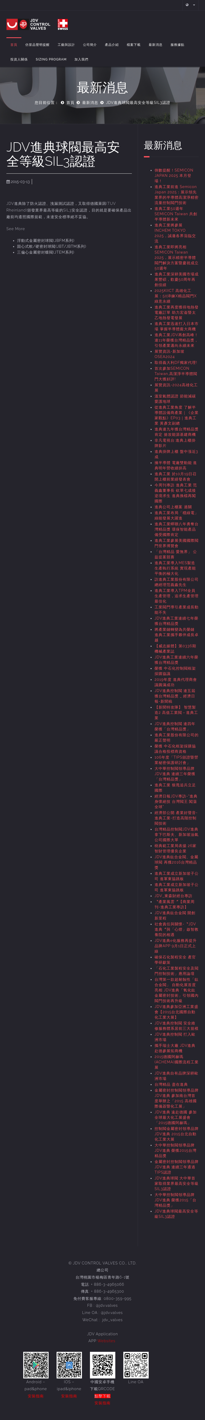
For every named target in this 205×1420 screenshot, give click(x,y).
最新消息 (156, 45)
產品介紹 (112, 45)
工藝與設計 (66, 45)
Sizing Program (51, 59)
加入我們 (81, 59)
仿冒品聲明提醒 (37, 45)
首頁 (13, 45)
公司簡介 (90, 45)
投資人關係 (19, 59)
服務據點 (177, 45)
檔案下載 (134, 45)
